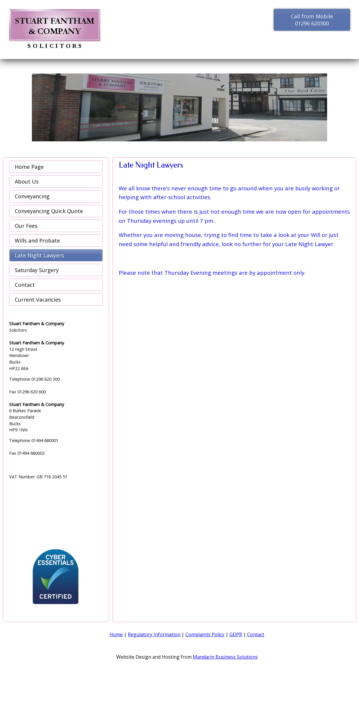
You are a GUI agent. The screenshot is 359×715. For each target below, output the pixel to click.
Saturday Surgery (37, 270)
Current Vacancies (38, 299)
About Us (27, 181)
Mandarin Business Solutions (225, 657)
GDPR (235, 634)
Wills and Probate (37, 240)
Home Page (29, 166)
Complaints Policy (204, 634)
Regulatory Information (154, 634)
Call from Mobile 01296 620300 (312, 20)
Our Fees (26, 225)
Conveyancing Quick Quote (49, 211)
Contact (25, 284)
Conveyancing (32, 196)
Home (116, 634)
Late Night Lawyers (39, 255)
